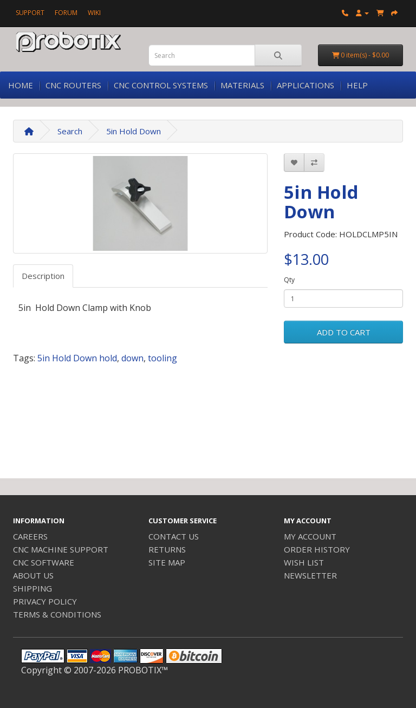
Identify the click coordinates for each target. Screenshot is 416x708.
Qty (289, 279)
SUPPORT (30, 12)
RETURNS (167, 549)
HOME (20, 85)
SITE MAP (166, 562)
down (132, 358)
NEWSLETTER (310, 575)
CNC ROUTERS (73, 85)
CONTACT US (173, 536)
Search (69, 131)
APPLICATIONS (305, 85)
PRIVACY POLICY (45, 601)
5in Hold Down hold (77, 358)
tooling (162, 358)
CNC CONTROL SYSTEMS (161, 85)
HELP (357, 85)
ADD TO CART (343, 332)
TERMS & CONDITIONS (57, 614)
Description (43, 275)
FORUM (66, 12)
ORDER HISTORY (317, 549)
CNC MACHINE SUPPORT (60, 549)
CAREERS (30, 536)
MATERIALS (242, 85)
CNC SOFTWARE (43, 562)
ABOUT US (33, 575)
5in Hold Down (133, 131)
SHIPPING (32, 588)
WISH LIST (304, 562)
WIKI (94, 12)
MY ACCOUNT (310, 536)
